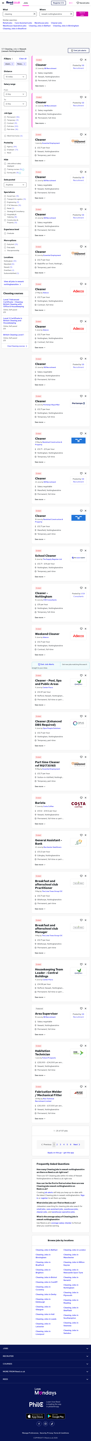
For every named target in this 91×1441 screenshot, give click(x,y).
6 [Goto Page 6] (70, 1144)
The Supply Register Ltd (52, 559)
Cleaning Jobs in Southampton (71, 1316)
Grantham (9, 270)
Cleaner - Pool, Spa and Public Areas (48, 682)
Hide (6, 159)
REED (45, 1379)
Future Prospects (49, 1058)
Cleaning (8, 49)
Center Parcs (48, 687)
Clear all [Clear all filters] (22, 58)
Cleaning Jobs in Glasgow (43, 1308)
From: (6, 90)
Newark (8, 267)
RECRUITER (45, 1356)
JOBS (45, 1348)
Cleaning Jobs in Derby (46, 1294)
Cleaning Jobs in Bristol (46, 1277)
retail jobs (41, 1209)
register (44, 1198)
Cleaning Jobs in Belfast (40, 25)
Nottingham (10, 261)
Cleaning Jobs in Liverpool (43, 1332)
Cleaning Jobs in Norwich (71, 1278)
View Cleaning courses (17, 346)
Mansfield (9, 264)
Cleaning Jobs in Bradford (14, 28)
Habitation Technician (42, 1052)
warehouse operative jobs (63, 1212)
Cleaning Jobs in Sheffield (71, 1309)
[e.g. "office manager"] (20, 14)
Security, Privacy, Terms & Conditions (54, 1433)
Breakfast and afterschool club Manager (46, 928)
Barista (40, 803)
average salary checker (61, 1223)
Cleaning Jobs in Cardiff (46, 1282)
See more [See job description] (40, 86)
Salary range (9, 84)
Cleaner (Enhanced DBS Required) (48, 723)
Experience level (11, 229)
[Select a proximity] (15, 76)
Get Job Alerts (46, 664)
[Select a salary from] (15, 94)
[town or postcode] (56, 14)
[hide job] (85, 59)
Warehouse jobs (41, 23)
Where (43, 9)
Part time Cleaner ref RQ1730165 (47, 763)
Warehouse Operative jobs (14, 25)
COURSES (45, 1364)
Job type (8, 113)
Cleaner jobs (56, 23)
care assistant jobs (54, 1209)
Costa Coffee (48, 806)
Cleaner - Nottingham (43, 594)
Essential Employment (51, 143)
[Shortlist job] (81, 59)
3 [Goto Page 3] (60, 1144)
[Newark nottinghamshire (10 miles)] (21, 64)
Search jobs (82, 14)
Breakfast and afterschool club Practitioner (46, 884)
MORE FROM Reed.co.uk (45, 1371)
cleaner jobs (42, 1212)
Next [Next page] (76, 1144)
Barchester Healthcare (52, 847)
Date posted (9, 180)
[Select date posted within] (15, 184)
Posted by (8, 142)
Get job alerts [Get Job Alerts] (78, 50)
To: (5, 100)
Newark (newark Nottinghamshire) (13, 50)
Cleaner (41, 65)
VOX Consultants (50, 600)
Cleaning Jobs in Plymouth (71, 1294)
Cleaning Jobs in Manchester (71, 1256)
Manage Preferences (30, 1433)
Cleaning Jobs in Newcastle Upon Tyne (73, 1271)
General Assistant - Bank (48, 841)
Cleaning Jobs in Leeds (46, 1319)
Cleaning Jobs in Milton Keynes (74, 1263)
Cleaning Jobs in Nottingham (71, 1286)
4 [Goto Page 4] (63, 1144)
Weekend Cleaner (47, 634)
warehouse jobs (71, 1209)
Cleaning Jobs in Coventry (43, 1288)
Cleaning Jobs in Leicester (43, 1325)
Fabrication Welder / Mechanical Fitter (48, 1093)
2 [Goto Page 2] (57, 1144)
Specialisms (9, 192)
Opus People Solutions (52, 728)
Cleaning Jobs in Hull (45, 1314)
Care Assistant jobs (23, 23)
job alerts (49, 1192)
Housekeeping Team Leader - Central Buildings (49, 973)
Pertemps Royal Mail (51, 405)
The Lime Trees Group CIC (52, 891)
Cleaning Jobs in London (75, 1250)
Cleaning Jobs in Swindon (71, 1331)
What (5, 9)
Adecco (46, 293)
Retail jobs (7, 23)
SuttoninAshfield (11, 273)
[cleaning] (9, 64)
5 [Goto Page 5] (67, 1144)
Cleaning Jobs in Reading (71, 1301)
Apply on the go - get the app (61, 1152)
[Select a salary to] (15, 104)
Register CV (58, 3)
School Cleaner (45, 556)
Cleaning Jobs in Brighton (43, 1271)
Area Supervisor (46, 1013)
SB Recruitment (50, 68)
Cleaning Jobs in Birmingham (66, 25)
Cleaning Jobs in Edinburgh (43, 1300)
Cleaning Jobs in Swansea (71, 1324)
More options (10, 240)
